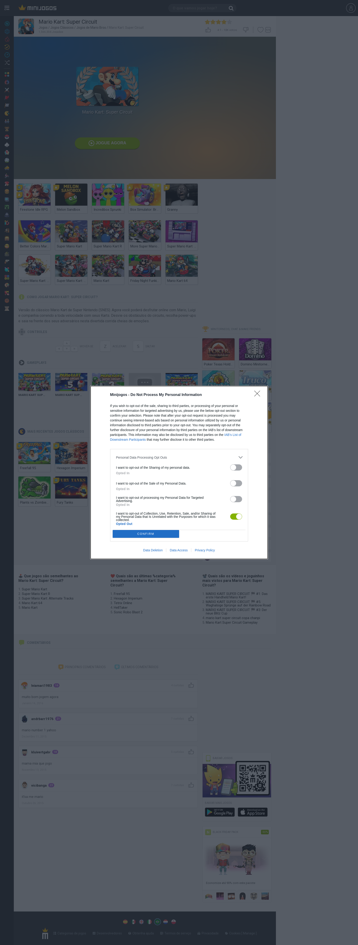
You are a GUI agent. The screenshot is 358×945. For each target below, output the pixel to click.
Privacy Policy (205, 550)
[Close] (258, 395)
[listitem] (179, 457)
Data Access (179, 550)
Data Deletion (153, 550)
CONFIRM (146, 534)
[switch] (236, 467)
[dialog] (179, 472)
